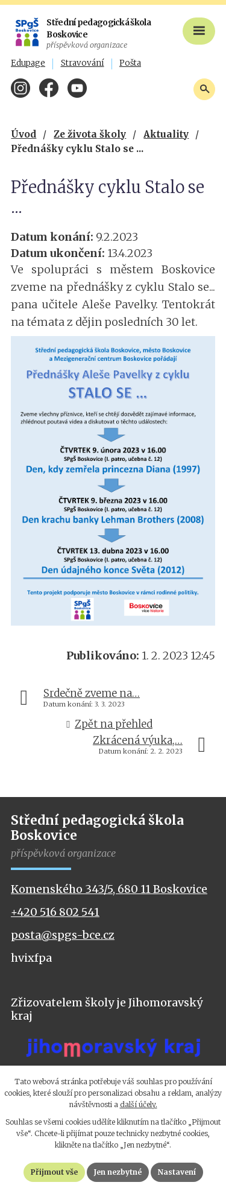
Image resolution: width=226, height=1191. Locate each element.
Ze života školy (90, 134)
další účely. (138, 1104)
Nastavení (177, 1172)
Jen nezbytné (118, 1172)
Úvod (23, 134)
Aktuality (166, 134)
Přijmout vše (54, 1172)
